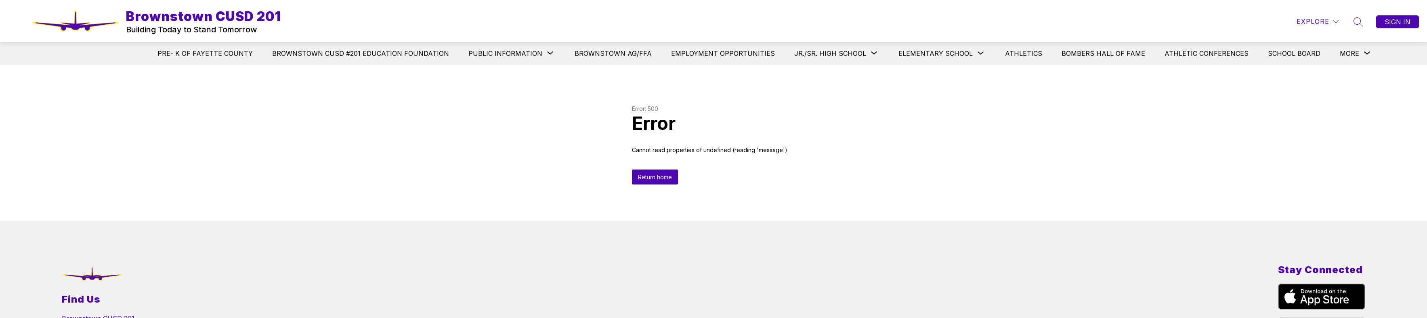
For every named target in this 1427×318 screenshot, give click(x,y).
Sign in (1397, 22)
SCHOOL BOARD (1294, 53)
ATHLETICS (1023, 53)
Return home (655, 177)
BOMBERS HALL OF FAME (1103, 53)
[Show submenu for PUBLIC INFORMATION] (505, 53)
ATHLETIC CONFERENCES (1207, 53)
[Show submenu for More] (1349, 53)
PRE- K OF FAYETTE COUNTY (205, 53)
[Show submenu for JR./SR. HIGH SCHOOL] (830, 53)
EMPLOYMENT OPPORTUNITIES (723, 53)
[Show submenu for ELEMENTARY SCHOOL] (935, 53)
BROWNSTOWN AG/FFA (613, 53)
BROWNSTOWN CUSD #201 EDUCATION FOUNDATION (360, 53)
